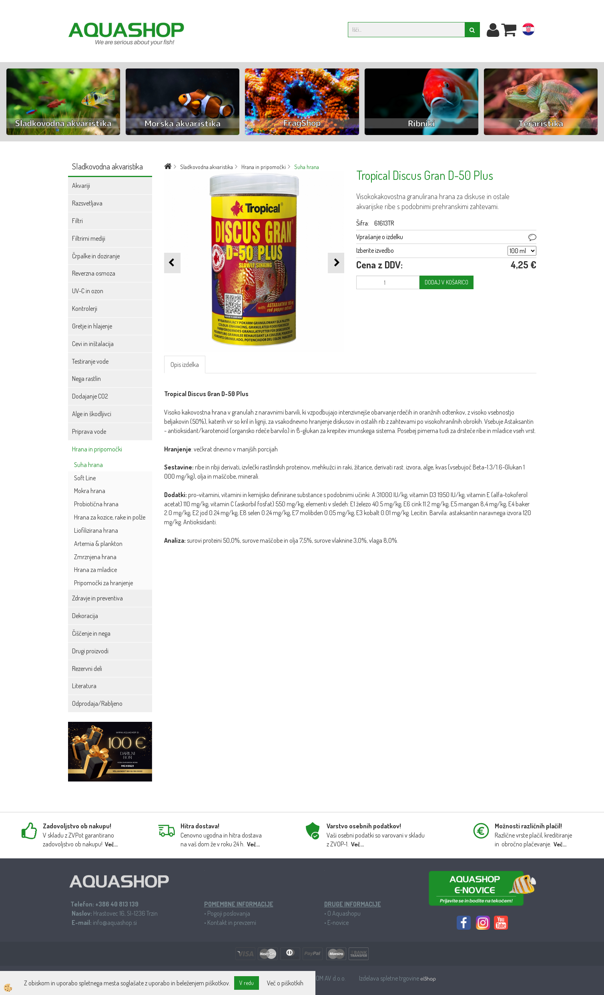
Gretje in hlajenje (92, 326)
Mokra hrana (89, 491)
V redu (246, 982)
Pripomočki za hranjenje (103, 583)
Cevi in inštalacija (93, 344)
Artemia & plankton (98, 544)
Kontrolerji (84, 308)
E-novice (338, 922)
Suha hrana (88, 465)
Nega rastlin (86, 379)
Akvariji (81, 185)
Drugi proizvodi (90, 651)
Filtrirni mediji (88, 238)
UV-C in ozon (87, 291)
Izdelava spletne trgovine (389, 978)
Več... (111, 844)
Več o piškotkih (285, 983)
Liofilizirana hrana (96, 530)
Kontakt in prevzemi (231, 922)
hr (528, 31)
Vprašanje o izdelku (379, 237)
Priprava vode (89, 431)
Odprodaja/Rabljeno (97, 703)
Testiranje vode (90, 361)
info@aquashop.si (115, 922)
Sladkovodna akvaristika (206, 166)
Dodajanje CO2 (90, 396)
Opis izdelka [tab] (185, 365)
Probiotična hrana (96, 504)
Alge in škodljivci (91, 414)
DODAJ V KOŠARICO (446, 282)
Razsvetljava (87, 203)
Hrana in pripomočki (97, 449)
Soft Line (85, 478)
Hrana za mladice (95, 570)
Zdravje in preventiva (97, 598)
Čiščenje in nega (91, 633)
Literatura (84, 686)
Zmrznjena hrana (95, 557)
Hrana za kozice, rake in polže (109, 517)
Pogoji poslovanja (228, 913)
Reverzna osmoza (93, 273)
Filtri (77, 221)
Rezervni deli (87, 669)
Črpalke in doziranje (96, 256)
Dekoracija (85, 616)
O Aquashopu (344, 913)
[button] (336, 263)
